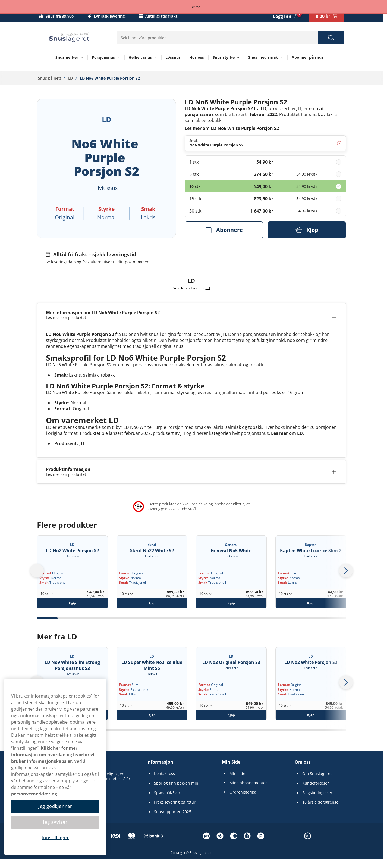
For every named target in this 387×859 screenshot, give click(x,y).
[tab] (47, 618)
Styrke (44, 578)
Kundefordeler (315, 783)
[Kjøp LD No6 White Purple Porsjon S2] (307, 229)
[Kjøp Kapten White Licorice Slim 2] (311, 603)
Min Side (231, 762)
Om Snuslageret (317, 773)
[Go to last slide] (37, 570)
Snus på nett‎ (50, 78)
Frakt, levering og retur (175, 802)
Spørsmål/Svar (167, 792)
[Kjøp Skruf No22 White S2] (152, 603)
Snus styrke (224, 57)
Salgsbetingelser (317, 792)
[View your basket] (326, 16)
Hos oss (196, 57)
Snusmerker (66, 57)
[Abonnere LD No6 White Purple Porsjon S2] (224, 229)
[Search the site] (331, 37)
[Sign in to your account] (285, 16)
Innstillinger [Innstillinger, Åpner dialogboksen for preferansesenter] (55, 838)
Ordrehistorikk (242, 792)
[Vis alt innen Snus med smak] (281, 57)
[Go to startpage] (69, 36)
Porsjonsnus (103, 57)
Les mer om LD (287, 433)
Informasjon (159, 762)
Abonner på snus (307, 57)
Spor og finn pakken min (176, 783)
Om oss (303, 762)
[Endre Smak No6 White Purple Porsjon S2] (265, 143)
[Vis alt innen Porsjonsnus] (118, 57)
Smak (43, 582)
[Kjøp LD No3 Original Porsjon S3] (231, 715)
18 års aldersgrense (320, 802)
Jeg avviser (55, 822)
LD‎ (71, 78)
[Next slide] (346, 570)
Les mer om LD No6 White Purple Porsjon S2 (232, 128)
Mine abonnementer (248, 782)
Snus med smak (263, 57)
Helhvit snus (140, 57)
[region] (55, 767)
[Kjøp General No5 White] (231, 603)
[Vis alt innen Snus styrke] (238, 57)
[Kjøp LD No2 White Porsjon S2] (72, 603)
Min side (237, 773)
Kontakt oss (164, 773)
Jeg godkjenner (55, 806)
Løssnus (173, 57)
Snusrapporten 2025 (172, 811)
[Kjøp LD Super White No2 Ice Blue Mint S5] (152, 715)
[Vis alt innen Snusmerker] (81, 57)
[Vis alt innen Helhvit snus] (155, 57)
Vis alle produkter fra (191, 288)
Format (45, 573)
